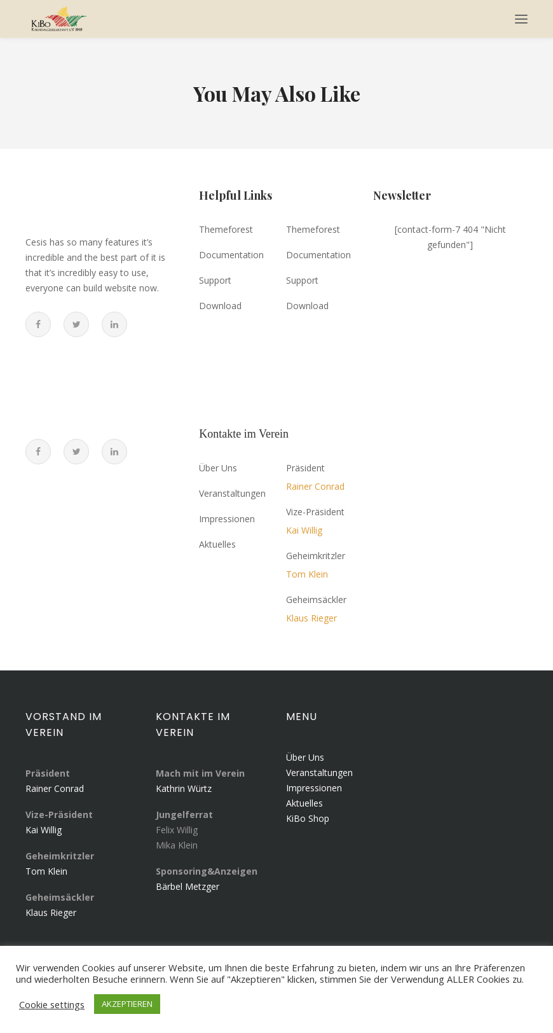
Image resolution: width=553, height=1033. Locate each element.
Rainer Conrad (54, 788)
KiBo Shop (307, 818)
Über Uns (305, 757)
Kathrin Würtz (184, 788)
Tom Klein (46, 871)
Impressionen (314, 788)
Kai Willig (43, 830)
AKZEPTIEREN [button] (127, 1003)
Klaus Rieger (50, 912)
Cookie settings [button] (52, 1004)
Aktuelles (304, 803)
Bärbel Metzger (187, 886)
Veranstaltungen (319, 772)
